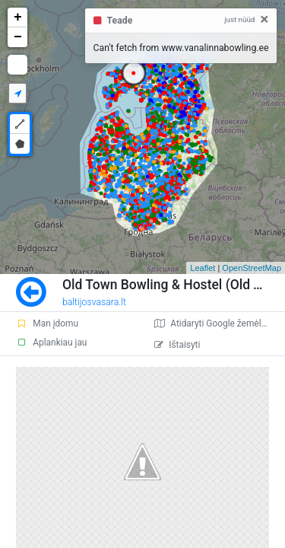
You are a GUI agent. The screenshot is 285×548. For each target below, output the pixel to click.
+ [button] (18, 17)
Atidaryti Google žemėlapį (213, 323)
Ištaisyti (177, 344)
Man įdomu (47, 323)
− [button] (18, 37)
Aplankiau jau (51, 342)
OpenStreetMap (251, 267)
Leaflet (202, 267)
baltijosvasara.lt (94, 302)
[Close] (264, 19)
